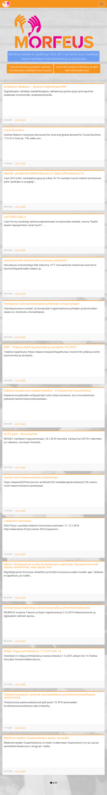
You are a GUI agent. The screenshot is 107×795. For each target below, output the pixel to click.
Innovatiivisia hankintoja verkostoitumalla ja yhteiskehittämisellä (47, 607)
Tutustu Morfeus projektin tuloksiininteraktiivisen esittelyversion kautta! (30, 68)
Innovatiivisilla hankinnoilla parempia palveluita (35, 260)
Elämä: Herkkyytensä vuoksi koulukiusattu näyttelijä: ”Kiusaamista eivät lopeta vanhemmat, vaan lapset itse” (51, 565)
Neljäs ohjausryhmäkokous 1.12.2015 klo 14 (32, 651)
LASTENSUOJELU (15, 217)
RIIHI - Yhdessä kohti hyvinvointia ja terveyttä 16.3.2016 (40, 347)
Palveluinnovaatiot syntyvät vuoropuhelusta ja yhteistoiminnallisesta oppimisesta (49, 696)
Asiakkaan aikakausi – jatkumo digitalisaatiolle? (35, 86)
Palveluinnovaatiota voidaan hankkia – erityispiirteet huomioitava (47, 390)
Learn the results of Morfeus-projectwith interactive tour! (77, 68)
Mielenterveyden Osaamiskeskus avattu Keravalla (36, 738)
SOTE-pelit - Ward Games (20, 434)
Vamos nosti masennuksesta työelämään (31, 477)
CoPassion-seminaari (17, 521)
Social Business (14, 130)
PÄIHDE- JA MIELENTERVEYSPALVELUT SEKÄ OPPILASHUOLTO (44, 173)
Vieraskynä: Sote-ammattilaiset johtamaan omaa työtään (41, 303)
